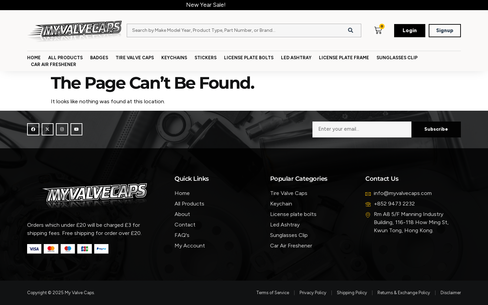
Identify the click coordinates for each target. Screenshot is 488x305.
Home (34, 57)
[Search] (351, 30)
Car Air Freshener (53, 64)
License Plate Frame (344, 57)
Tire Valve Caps (135, 57)
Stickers (206, 57)
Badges (99, 57)
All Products (65, 57)
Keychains (174, 57)
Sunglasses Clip (397, 57)
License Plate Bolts (248, 57)
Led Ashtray (296, 57)
